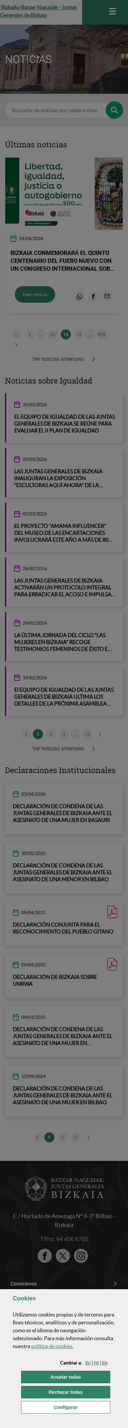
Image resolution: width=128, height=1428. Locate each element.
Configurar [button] (82, 1407)
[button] (88, 1363)
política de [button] (52, 1346)
